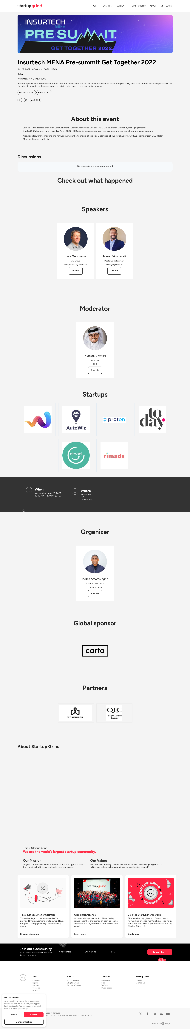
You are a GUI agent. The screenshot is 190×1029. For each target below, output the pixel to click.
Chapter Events (73, 983)
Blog (103, 983)
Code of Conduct (53, 1013)
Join (95, 6)
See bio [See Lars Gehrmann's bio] (76, 270)
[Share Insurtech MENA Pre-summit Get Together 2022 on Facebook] (20, 100)
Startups (36, 985)
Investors (36, 980)
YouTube (104, 985)
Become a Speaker (74, 985)
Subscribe (158, 952)
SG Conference (73, 980)
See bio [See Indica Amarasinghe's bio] (95, 593)
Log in (169, 6)
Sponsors (36, 988)
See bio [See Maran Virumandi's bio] (114, 270)
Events (106, 6)
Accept (33, 1014)
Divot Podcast (106, 988)
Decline (13, 1014)
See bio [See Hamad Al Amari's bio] (95, 370)
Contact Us (140, 983)
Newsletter (105, 980)
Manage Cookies (24, 1021)
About (153, 6)
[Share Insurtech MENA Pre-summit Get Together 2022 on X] (26, 100)
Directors (36, 990)
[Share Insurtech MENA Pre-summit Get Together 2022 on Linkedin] (32, 100)
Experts (35, 983)
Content (121, 6)
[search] (162, 6)
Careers (139, 980)
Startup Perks (139, 6)
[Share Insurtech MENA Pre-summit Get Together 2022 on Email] (38, 100)
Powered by (161, 1023)
